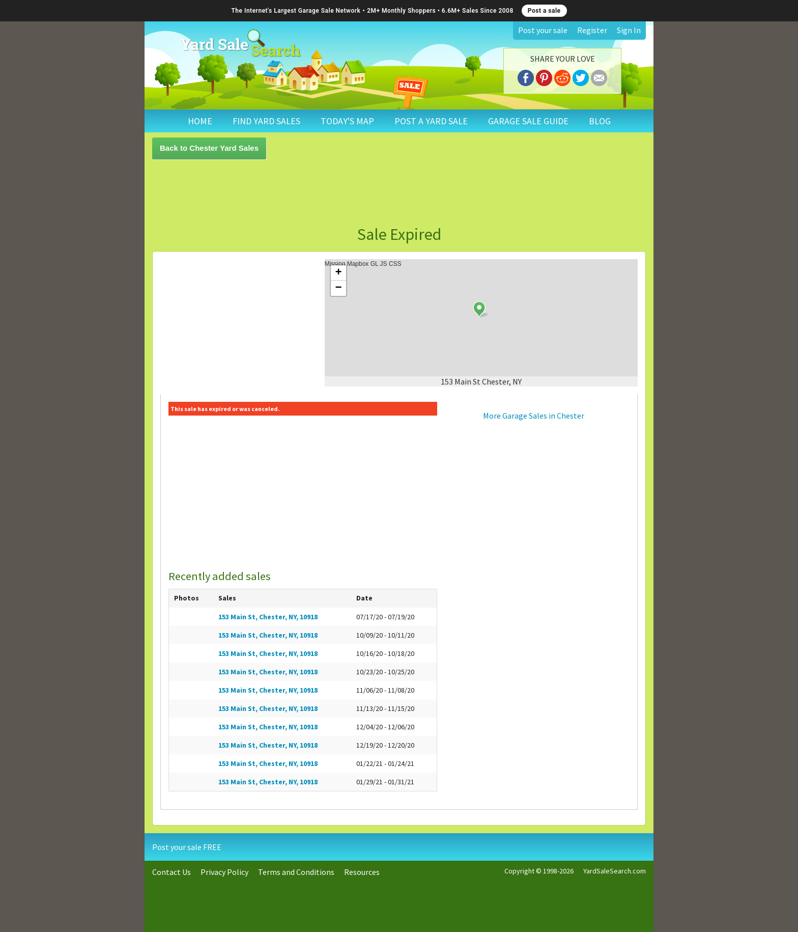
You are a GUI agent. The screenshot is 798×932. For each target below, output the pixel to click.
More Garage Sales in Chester (533, 415)
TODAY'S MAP (347, 121)
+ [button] (338, 273)
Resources (362, 872)
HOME (200, 121)
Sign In (629, 30)
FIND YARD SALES (266, 121)
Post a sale (544, 10)
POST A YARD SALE (431, 121)
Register (592, 30)
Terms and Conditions (296, 872)
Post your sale (542, 30)
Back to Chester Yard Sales (209, 148)
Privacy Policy (224, 872)
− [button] (338, 288)
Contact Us (171, 872)
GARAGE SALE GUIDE (528, 121)
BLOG (600, 121)
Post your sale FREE (186, 847)
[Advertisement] (399, 192)
